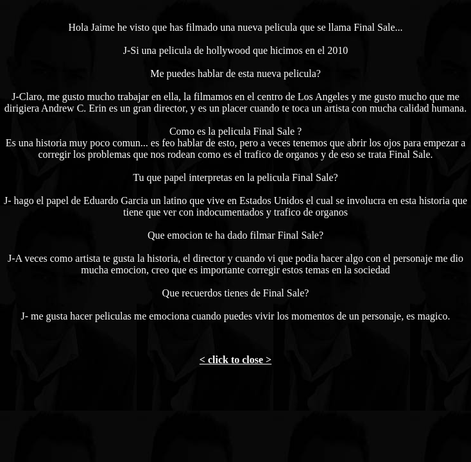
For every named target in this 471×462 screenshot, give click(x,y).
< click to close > (235, 359)
